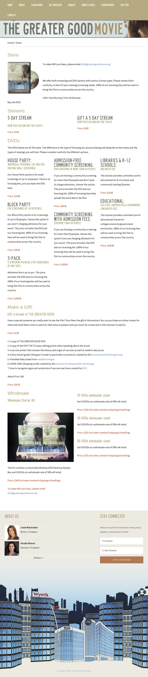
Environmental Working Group (107, 354)
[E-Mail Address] (121, 550)
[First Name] (121, 541)
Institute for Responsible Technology (75, 363)
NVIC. (85, 368)
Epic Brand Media (84, 671)
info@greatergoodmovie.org (95, 64)
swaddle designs (46, 359)
